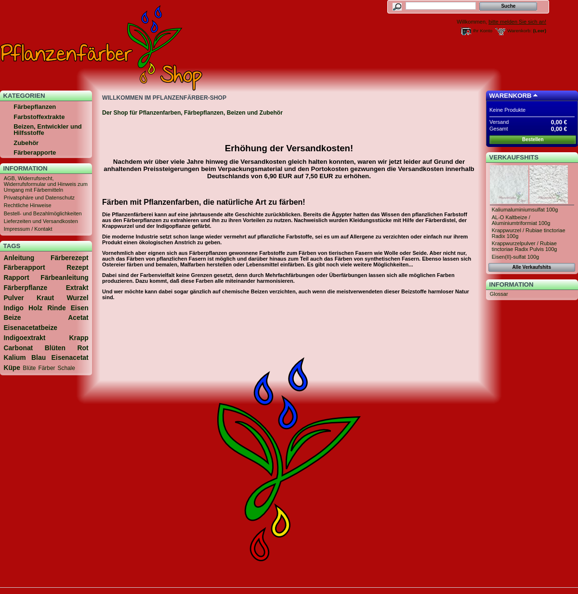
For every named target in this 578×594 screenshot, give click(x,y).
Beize (12, 317)
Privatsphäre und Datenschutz (39, 197)
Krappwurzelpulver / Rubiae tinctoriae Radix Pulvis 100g (524, 246)
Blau (38, 357)
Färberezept (70, 258)
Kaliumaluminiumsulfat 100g (525, 209)
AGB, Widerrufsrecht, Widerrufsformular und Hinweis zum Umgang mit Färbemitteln (46, 184)
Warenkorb (510, 95)
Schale (66, 368)
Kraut (45, 298)
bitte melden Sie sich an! (517, 22)
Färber (47, 368)
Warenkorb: (519, 30)
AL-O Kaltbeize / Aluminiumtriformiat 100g (521, 220)
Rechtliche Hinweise (28, 205)
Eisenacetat (70, 357)
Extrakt (77, 287)
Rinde (56, 308)
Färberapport (24, 267)
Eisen (80, 308)
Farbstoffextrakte (39, 116)
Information (25, 168)
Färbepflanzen (34, 106)
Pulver (13, 298)
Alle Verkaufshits (531, 267)
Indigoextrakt (24, 338)
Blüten (55, 348)
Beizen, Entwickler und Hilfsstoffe (47, 129)
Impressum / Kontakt (28, 229)
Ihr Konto (482, 30)
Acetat (78, 317)
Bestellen (532, 139)
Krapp (79, 338)
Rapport (16, 277)
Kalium (14, 357)
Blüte (29, 368)
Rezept (77, 267)
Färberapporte (34, 152)
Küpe (11, 367)
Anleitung (18, 258)
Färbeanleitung (64, 277)
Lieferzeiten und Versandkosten (41, 221)
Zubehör (26, 142)
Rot (83, 348)
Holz (35, 308)
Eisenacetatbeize (30, 327)
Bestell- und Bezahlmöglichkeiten (43, 213)
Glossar (499, 294)
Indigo (13, 308)
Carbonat (18, 348)
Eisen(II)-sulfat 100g (515, 257)
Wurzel (77, 298)
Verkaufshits (514, 157)
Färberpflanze (25, 287)
